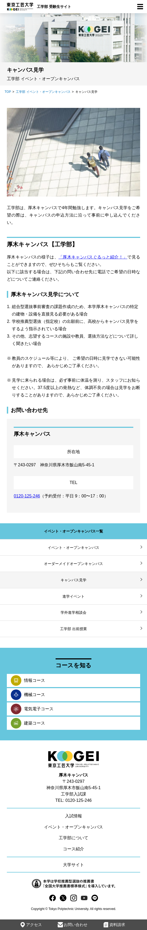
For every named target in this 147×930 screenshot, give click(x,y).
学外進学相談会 (73, 612)
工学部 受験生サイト (54, 6)
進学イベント (73, 596)
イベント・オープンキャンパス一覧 (73, 531)
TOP (7, 92)
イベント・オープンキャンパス (73, 547)
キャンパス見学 (73, 580)
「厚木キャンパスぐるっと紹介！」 (92, 257)
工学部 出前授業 (73, 629)
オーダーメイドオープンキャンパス (73, 564)
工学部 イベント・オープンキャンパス (43, 92)
